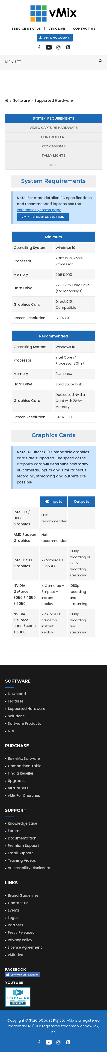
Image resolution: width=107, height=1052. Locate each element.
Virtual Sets (18, 788)
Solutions (16, 716)
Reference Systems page (39, 209)
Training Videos (22, 860)
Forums (14, 830)
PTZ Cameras (53, 146)
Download (17, 693)
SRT (53, 165)
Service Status (26, 28)
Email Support (20, 853)
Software (21, 100)
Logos (13, 917)
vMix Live (15, 954)
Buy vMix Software (24, 758)
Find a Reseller (20, 773)
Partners (15, 925)
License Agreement (25, 947)
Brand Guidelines (23, 895)
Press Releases (21, 932)
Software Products (24, 723)
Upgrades (17, 780)
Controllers (53, 137)
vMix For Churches (24, 795)
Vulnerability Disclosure (29, 867)
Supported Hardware (26, 708)
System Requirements (53, 118)
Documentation (22, 838)
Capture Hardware (54, 128)
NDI (11, 730)
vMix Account (54, 37)
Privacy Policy (20, 940)
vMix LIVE (56, 28)
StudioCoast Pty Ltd (47, 1020)
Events (14, 910)
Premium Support (23, 845)
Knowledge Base (22, 823)
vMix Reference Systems (42, 217)
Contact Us (84, 28)
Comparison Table (24, 765)
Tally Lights (53, 155)
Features (16, 701)
